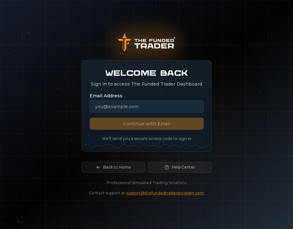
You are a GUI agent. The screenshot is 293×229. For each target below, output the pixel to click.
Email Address (106, 96)
